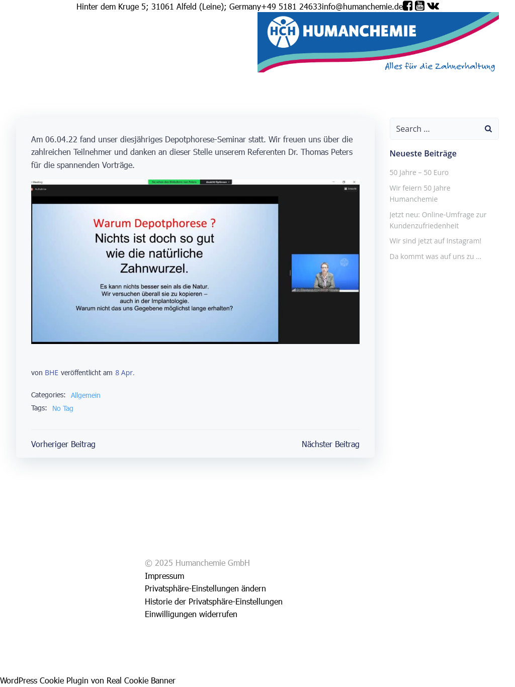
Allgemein (86, 395)
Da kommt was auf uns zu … (436, 256)
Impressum (79, 66)
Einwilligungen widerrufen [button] (191, 614)
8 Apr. (124, 372)
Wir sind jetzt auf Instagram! (436, 240)
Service (46, 66)
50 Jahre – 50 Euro (419, 172)
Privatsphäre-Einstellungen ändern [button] (205, 588)
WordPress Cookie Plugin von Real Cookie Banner (88, 680)
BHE (51, 372)
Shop (25, 66)
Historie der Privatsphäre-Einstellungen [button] (214, 601)
